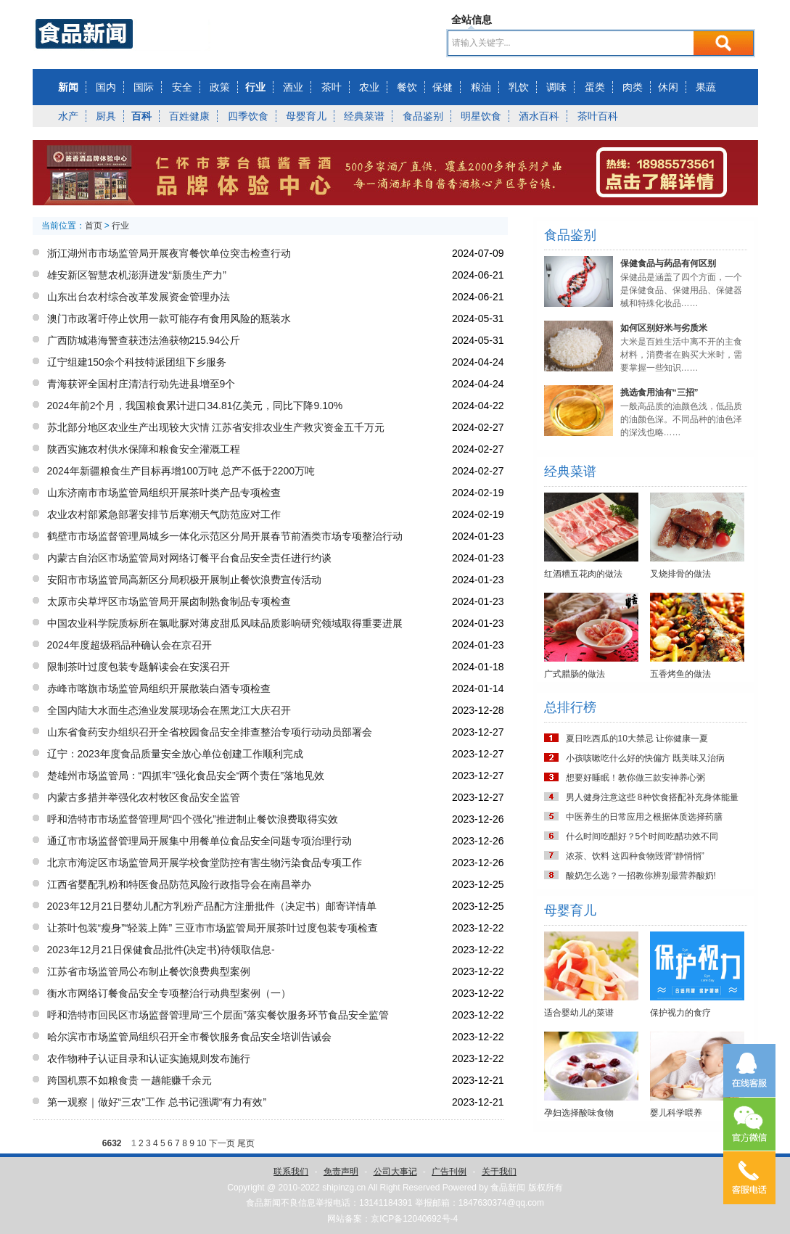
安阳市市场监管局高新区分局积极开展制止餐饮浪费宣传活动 (184, 579)
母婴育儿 (306, 116)
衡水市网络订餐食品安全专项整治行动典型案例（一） (169, 993)
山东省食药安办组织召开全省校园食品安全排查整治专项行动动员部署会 (209, 732)
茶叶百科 (597, 116)
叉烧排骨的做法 (680, 574)
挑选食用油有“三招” (659, 392)
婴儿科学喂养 (676, 1113)
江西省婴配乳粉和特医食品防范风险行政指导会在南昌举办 (179, 884)
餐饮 (407, 87)
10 (201, 1143)
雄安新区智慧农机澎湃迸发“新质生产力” (136, 275)
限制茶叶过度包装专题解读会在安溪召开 (138, 666)
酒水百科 (539, 116)
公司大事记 (395, 1172)
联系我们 (290, 1172)
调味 (556, 87)
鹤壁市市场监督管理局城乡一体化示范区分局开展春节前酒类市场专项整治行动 (225, 536)
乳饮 (519, 87)
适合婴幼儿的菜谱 (579, 1013)
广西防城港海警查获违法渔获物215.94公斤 (144, 340)
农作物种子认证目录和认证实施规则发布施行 (148, 1058)
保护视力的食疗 (680, 1013)
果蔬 (706, 87)
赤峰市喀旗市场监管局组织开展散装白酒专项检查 (159, 688)
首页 (93, 226)
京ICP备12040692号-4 (414, 1219)
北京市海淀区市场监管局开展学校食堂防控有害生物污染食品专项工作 (204, 862)
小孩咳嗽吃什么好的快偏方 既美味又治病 (645, 758)
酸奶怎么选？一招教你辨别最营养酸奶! (641, 876)
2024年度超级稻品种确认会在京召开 (129, 645)
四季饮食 (248, 116)
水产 (68, 116)
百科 (141, 116)
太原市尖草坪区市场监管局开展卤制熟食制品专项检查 (169, 601)
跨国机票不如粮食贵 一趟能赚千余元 (130, 1080)
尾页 (246, 1143)
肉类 (632, 87)
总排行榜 (570, 707)
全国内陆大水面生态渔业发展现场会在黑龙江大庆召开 (169, 710)
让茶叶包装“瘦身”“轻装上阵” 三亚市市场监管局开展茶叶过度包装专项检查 (213, 928)
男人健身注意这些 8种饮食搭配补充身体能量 (652, 797)
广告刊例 (449, 1172)
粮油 (481, 87)
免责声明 (341, 1172)
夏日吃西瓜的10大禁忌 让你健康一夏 (637, 738)
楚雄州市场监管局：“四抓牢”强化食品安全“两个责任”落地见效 (186, 775)
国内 (106, 87)
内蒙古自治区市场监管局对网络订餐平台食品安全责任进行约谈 (189, 558)
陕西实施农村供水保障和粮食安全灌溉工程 (143, 449)
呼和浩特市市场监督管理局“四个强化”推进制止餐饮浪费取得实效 (192, 819)
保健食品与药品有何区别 (668, 263)
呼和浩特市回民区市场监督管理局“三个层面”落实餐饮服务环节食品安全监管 (218, 1015)
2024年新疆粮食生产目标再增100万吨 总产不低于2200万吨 (181, 471)
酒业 (293, 87)
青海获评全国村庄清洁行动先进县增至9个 (141, 384)
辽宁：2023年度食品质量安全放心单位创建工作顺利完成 (175, 754)
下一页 (222, 1143)
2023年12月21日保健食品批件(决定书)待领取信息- (161, 949)
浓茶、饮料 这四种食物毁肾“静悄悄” (635, 856)
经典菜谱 (364, 116)
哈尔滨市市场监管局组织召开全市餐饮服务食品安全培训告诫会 (189, 1036)
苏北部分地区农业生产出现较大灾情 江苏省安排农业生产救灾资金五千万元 (216, 427)
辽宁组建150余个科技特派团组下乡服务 (136, 362)
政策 (220, 87)
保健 (442, 87)
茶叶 (331, 87)
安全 (182, 87)
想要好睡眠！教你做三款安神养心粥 (635, 778)
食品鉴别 (423, 116)
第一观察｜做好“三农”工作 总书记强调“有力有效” (157, 1102)
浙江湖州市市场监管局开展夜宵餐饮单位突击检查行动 (169, 253)
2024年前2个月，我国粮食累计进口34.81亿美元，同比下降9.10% (195, 405)
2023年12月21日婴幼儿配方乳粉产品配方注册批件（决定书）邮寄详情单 (212, 906)
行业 (255, 87)
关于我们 (499, 1172)
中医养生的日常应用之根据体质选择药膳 (644, 817)
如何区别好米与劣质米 (663, 328)
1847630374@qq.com (501, 1203)
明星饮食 (481, 116)
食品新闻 (507, 1187)
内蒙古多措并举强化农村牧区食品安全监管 (143, 797)
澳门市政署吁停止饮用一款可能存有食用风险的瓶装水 (169, 318)
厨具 (106, 116)
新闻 (68, 87)
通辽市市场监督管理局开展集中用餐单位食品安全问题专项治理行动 (199, 841)
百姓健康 (189, 116)
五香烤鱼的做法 (680, 674)
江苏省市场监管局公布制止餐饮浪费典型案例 (148, 971)
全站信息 (471, 19)
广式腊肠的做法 (574, 674)
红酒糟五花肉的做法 (583, 574)
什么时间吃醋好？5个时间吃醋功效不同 (642, 836)
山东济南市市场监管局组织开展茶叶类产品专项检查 (164, 492)
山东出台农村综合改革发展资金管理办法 (138, 297)
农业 (369, 87)
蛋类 (595, 87)
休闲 (668, 87)
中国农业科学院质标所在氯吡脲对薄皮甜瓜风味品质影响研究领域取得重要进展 (225, 623)
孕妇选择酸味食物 (579, 1113)
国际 (143, 87)
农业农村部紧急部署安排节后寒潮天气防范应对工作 (164, 514)
